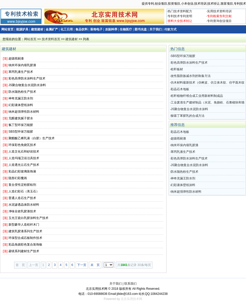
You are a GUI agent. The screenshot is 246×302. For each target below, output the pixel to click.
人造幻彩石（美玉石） (23, 191)
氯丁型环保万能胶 (20, 125)
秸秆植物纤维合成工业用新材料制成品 (197, 96)
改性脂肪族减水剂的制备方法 (191, 76)
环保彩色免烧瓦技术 (22, 145)
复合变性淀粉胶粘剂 (22, 185)
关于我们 (155, 29)
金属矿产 (52, 29)
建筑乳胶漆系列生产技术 (25, 231)
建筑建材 (37, 29)
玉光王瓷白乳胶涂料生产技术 (28, 218)
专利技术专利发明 (180, 16)
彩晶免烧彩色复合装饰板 (25, 244)
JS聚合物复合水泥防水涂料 (27, 85)
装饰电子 (96, 29)
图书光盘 (141, 29)
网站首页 (7, 29)
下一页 (81, 265)
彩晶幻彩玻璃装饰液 (22, 171)
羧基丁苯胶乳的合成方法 (187, 116)
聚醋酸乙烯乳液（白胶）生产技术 (31, 138)
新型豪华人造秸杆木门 (23, 224)
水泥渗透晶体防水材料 (23, 204)
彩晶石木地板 (180, 89)
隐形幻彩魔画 (17, 178)
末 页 (95, 265)
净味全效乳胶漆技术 (22, 211)
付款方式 (170, 29)
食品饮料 (81, 29)
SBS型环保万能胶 (20, 131)
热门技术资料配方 (180, 11)
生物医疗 (126, 29)
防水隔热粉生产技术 (22, 92)
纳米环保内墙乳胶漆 (22, 65)
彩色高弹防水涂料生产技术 (26, 78)
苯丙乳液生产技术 (20, 72)
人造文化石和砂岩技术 (23, 151)
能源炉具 (22, 29)
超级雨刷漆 (16, 58)
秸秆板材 (177, 69)
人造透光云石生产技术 (23, 165)
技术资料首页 (51, 39)
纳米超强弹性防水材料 (23, 111)
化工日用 (66, 29)
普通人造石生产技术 (22, 198)
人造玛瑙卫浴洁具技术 (23, 158)
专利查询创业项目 (219, 21)
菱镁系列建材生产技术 (23, 251)
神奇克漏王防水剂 (20, 98)
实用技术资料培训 (219, 11)
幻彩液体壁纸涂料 (20, 105)
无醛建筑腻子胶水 (20, 118)
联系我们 (130, 283)
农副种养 (111, 29)
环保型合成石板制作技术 (25, 238)
